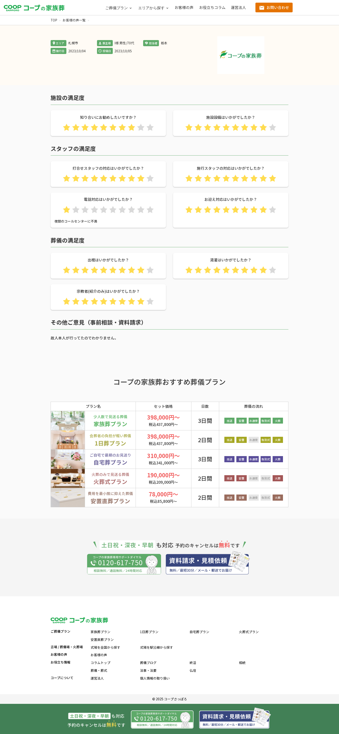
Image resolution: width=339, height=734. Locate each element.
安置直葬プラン (102, 639)
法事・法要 (148, 670)
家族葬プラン (100, 631)
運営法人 (238, 7)
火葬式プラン (249, 631)
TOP (54, 20)
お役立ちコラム (212, 7)
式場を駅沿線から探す (156, 647)
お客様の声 (184, 7)
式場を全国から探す (105, 647)
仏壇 (193, 670)
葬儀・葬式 (99, 670)
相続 (242, 662)
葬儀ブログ (148, 662)
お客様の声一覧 (74, 20)
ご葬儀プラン (116, 8)
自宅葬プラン (199, 631)
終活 (193, 662)
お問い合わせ (277, 7)
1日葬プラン (149, 631)
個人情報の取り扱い (155, 678)
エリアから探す (151, 8)
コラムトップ (100, 662)
